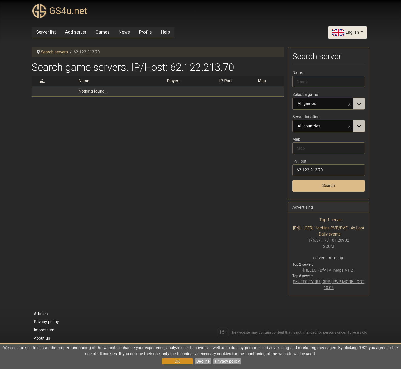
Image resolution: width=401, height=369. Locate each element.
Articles (41, 313)
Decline (203, 361)
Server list (46, 32)
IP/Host (299, 161)
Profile (145, 32)
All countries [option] (323, 126)
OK (177, 361)
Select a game (305, 94)
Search (328, 185)
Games (102, 32)
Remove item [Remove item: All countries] (349, 126)
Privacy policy (227, 361)
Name (297, 72)
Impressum (44, 330)
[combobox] (328, 104)
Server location (305, 116)
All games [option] (323, 104)
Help (165, 32)
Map (296, 139)
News (124, 32)
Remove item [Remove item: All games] (349, 103)
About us (42, 338)
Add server (75, 32)
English (346, 32)
